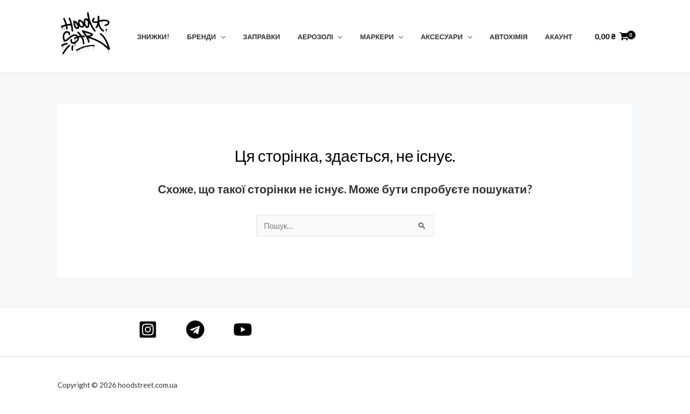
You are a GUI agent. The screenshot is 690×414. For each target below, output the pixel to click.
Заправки (281, 37)
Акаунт (560, 37)
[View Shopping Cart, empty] (611, 36)
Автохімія (514, 37)
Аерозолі (331, 37)
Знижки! (180, 37)
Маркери (389, 37)
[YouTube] (242, 329)
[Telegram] (195, 329)
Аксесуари (451, 37)
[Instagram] (148, 329)
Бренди (225, 37)
